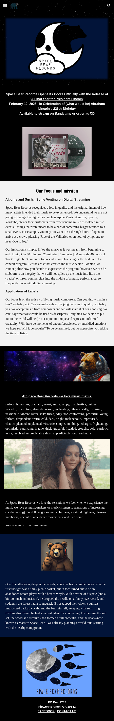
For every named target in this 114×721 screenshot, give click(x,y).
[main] (57, 104)
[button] (5, 5)
